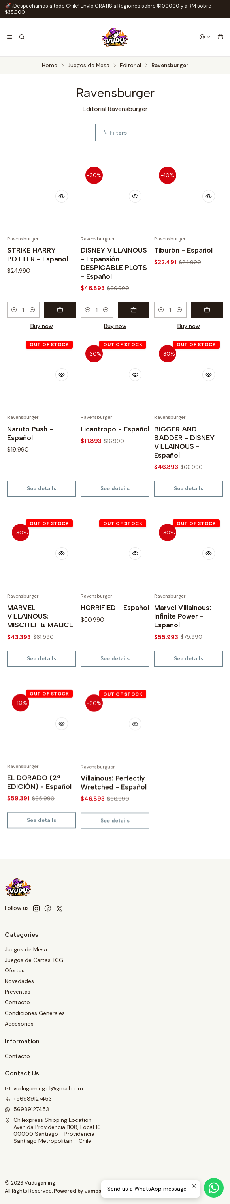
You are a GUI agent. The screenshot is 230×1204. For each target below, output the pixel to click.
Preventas (17, 991)
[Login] (205, 37)
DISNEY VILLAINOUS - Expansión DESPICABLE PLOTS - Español (114, 263)
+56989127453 (28, 1098)
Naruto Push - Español (30, 467)
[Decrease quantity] (14, 309)
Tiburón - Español (183, 250)
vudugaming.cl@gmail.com (44, 1088)
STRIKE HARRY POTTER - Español (37, 254)
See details (41, 522)
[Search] (21, 37)
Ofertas (15, 970)
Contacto (17, 1002)
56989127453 (27, 1109)
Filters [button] (114, 132)
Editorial (130, 65)
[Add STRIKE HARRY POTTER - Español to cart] (60, 310)
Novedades (19, 981)
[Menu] (9, 37)
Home (49, 65)
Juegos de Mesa (88, 65)
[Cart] (220, 37)
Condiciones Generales (35, 1012)
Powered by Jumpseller (83, 1190)
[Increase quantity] (32, 309)
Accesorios (19, 1023)
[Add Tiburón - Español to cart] (207, 310)
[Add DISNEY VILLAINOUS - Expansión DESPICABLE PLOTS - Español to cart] (133, 310)
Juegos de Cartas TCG (34, 960)
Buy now (41, 326)
